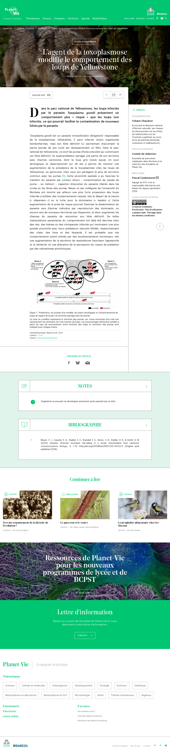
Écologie (43, 29)
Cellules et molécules (33, 685)
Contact (150, 19)
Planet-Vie (7, 29)
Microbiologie (82, 695)
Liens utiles (129, 19)
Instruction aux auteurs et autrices (92, 720)
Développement (84, 685)
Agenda (85, 18)
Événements (11, 706)
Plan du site (135, 746)
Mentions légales (120, 746)
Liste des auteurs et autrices (89, 716)
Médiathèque (99, 18)
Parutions (73, 18)
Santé (100, 695)
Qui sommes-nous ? (86, 711)
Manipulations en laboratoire (20, 695)
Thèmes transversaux (122, 695)
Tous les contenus (25, 29)
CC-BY (40, 335)
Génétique (140, 685)
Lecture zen (38, 95)
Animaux (10, 685)
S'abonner (82, 635)
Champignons (60, 685)
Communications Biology (47, 338)
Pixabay (10, 85)
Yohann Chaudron (95, 76)
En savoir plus (82, 593)
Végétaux (146, 695)
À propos (140, 19)
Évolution (122, 685)
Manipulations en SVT (55, 695)
